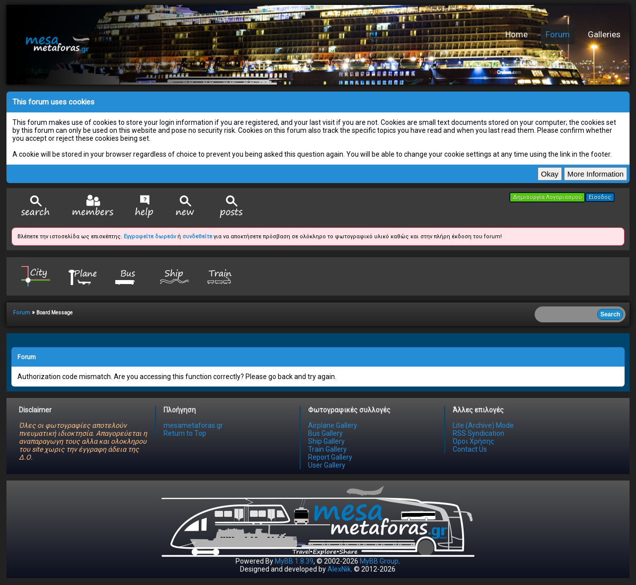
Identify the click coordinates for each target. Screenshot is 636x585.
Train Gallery (327, 449)
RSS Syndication (478, 433)
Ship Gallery (326, 441)
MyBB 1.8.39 (294, 561)
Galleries (604, 34)
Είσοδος (600, 197)
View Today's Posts (231, 206)
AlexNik (339, 569)
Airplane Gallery (332, 425)
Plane (82, 276)
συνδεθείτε (197, 236)
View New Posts (185, 206)
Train (220, 276)
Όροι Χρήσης (473, 441)
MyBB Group (379, 561)
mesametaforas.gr (193, 425)
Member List (93, 206)
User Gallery (326, 465)
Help (144, 206)
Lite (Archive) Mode (483, 425)
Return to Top (184, 433)
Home (516, 34)
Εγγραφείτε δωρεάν (150, 236)
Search (35, 206)
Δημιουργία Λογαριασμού (547, 197)
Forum (558, 34)
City (35, 276)
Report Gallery (330, 457)
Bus (128, 276)
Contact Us (470, 449)
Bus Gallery (325, 433)
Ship (174, 276)
